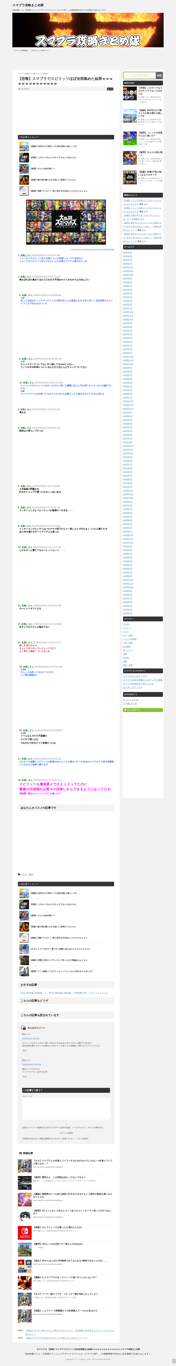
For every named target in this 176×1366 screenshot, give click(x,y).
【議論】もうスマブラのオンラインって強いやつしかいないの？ (65, 1277)
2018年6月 (127, 602)
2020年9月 (127, 502)
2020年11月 (128, 494)
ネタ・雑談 (27, 874)
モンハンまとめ (130, 700)
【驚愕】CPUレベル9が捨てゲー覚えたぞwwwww (58, 1244)
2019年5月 (127, 561)
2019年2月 (127, 572)
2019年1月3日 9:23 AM (30, 1038)
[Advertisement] (66, 113)
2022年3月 (127, 435)
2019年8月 (127, 550)
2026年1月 (127, 263)
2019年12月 (128, 535)
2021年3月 (127, 479)
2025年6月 (127, 289)
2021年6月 (127, 468)
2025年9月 (127, 278)
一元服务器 (135, 219)
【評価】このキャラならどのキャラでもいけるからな (150, 91)
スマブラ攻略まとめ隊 (28, 5)
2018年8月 (127, 595)
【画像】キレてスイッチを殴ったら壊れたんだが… (58, 1227)
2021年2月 (127, 483)
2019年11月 (128, 539)
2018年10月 (128, 587)
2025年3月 (127, 301)
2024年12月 (128, 312)
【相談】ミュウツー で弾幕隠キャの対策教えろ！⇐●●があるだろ (65, 1311)
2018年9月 (127, 591)
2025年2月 (127, 304)
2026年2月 (127, 260)
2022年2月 (127, 438)
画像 (125, 661)
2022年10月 (128, 409)
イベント (127, 628)
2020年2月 (127, 528)
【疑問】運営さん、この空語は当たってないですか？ (59, 1177)
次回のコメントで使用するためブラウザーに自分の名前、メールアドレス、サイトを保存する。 (63, 1127)
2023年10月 (128, 364)
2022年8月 (127, 416)
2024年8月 (127, 327)
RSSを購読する (132, 710)
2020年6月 (127, 513)
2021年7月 (127, 464)
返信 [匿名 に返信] (24, 1050)
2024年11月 (128, 316)
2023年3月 (127, 390)
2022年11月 (128, 405)
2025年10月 (128, 275)
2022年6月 (127, 423)
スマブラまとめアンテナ (135, 676)
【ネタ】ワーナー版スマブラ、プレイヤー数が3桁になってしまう (65, 1294)
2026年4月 (127, 252)
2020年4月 (127, 520)
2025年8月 (127, 282)
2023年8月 (127, 371)
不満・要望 (128, 643)
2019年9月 (127, 546)
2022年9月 (127, 412)
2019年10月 (128, 542)
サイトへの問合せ (21, 50)
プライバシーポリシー (40, 50)
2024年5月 (127, 338)
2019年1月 (127, 576)
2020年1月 (127, 531)
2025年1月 (127, 308)
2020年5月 (127, 516)
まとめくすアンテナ (133, 687)
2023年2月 (127, 394)
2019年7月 (127, 554)
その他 (126, 624)
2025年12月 (128, 267)
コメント (27, 1096)
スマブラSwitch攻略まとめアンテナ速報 (143, 680)
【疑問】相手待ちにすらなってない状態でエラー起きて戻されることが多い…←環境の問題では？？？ (142, 226)
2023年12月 (128, 356)
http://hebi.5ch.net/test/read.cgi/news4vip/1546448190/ (92, 249)
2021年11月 (128, 449)
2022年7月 (127, 420)
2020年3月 (127, 524)
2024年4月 (127, 342)
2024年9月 (127, 323)
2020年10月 (128, 498)
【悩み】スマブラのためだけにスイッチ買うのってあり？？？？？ (56, 1338)
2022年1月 (127, 442)
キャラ (126, 632)
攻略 (125, 654)
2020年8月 (127, 505)
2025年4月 (127, 297)
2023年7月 (127, 375)
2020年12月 (128, 490)
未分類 (126, 658)
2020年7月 (127, 509)
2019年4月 (127, 565)
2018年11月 (128, 583)
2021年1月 (127, 487)
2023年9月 (127, 368)
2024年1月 (127, 353)
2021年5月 (127, 472)
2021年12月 (128, 446)
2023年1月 (127, 397)
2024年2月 (127, 349)
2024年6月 (127, 334)
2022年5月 (127, 427)
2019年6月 (127, 557)
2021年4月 (127, 475)
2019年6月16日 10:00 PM (31, 1064)
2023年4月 (127, 386)
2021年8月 (127, 461)
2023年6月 (127, 379)
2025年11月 (128, 271)
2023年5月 (127, 382)
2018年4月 (127, 609)
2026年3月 (127, 256)
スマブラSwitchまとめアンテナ (138, 684)
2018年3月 (127, 613)
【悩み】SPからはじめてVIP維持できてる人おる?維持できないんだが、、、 (71, 1261)
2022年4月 (127, 431)
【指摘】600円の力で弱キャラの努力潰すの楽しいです (150, 113)
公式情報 (127, 646)
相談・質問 (128, 665)
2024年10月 (128, 319)
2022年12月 (128, 401)
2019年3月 (127, 568)
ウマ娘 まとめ (130, 703)
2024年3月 (127, 345)
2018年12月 (128, 580)
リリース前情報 (130, 639)
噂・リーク (128, 650)
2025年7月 (127, 286)
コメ (110, 89)
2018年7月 (127, 598)
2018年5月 (127, 606)
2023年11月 (128, 360)
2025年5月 (127, 293)
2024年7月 (127, 330)
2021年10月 (128, 453)
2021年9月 (127, 457)
